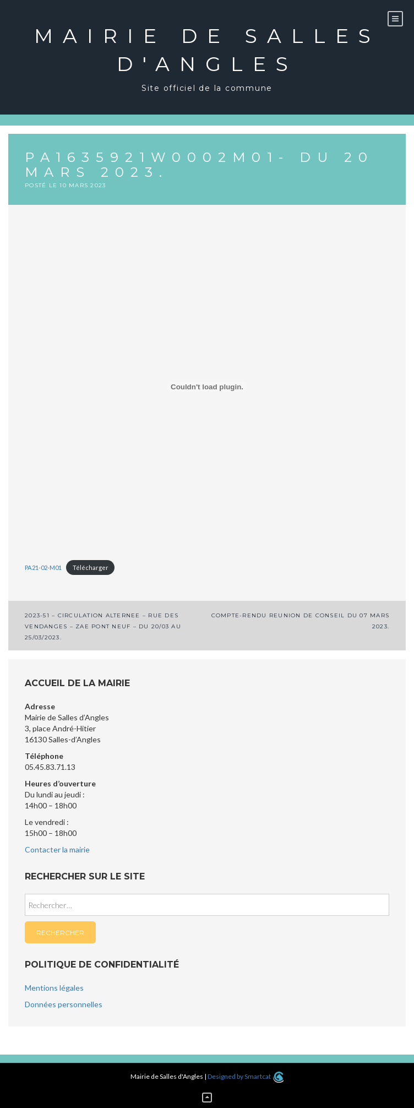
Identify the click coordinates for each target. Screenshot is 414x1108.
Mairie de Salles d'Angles (207, 50)
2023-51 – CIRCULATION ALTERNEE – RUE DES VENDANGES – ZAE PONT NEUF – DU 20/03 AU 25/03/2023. (103, 626)
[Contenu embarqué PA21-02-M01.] (207, 386)
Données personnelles (63, 1004)
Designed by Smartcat (245, 1076)
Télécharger (90, 567)
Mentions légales (54, 987)
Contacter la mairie (57, 849)
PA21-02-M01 (43, 567)
